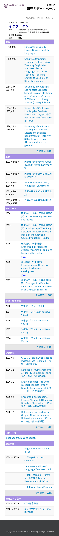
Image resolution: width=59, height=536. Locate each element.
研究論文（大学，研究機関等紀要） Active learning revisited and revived (36, 216)
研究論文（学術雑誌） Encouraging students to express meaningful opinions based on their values (36, 248)
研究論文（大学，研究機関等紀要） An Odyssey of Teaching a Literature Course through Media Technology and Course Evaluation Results (36, 231)
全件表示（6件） (45, 347)
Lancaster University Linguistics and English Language (36, 50)
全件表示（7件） (45, 150)
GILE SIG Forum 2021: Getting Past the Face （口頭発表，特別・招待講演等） (36, 361)
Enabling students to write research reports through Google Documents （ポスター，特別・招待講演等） (36, 386)
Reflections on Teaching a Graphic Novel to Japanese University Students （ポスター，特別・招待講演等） (36, 416)
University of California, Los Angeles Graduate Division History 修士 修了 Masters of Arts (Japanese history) (38, 114)
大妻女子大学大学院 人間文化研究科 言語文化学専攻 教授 (38, 165)
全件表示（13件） (44, 295)
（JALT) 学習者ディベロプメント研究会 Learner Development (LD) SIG (37, 478)
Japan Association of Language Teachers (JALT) (38, 468)
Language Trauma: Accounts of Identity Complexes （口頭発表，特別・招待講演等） (36, 373)
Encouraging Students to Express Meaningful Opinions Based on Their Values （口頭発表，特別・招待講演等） (36, 401)
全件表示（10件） (44, 492)
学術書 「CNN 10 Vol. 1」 (33, 306)
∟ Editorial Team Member (38, 487)
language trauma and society (21, 437)
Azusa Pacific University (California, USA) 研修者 (36, 184)
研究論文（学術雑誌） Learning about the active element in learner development (34, 266)
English (51, 4)
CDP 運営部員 (31, 503)
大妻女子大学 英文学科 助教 (38, 200)
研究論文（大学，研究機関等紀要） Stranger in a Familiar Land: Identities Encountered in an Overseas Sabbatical (36, 284)
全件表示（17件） (44, 427)
